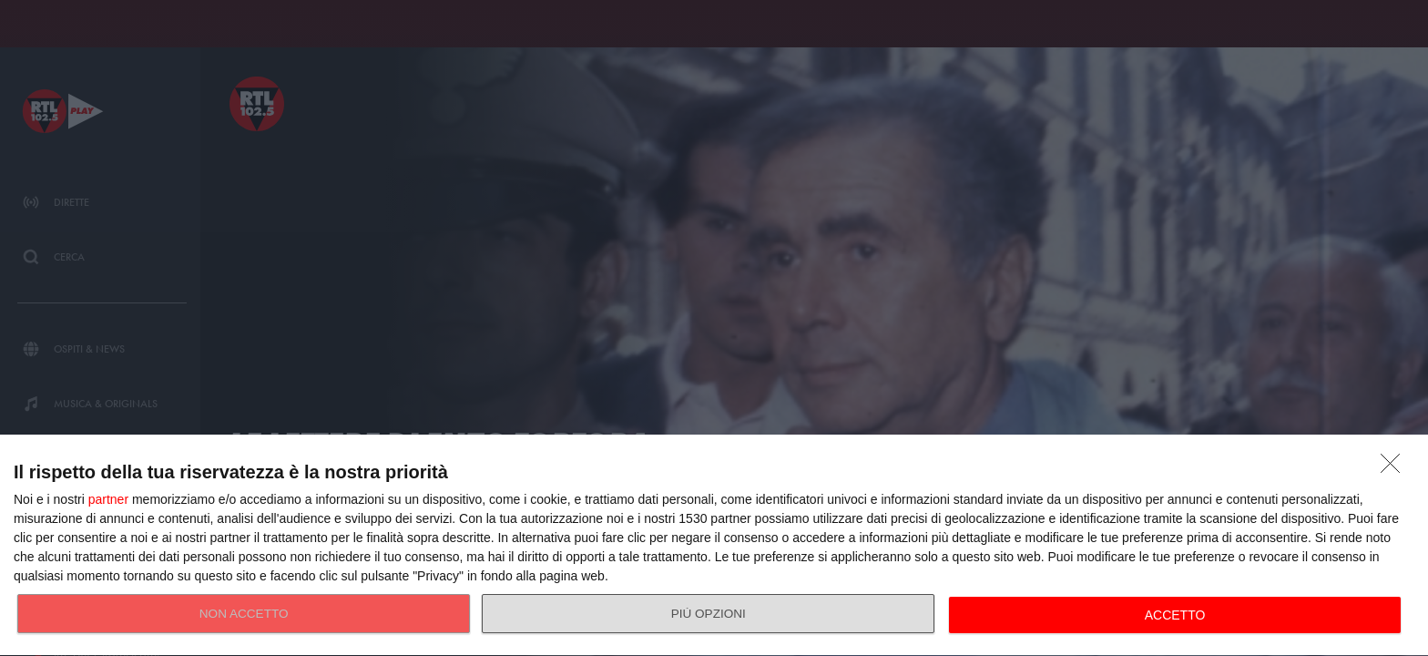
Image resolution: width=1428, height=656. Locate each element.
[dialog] (714, 546)
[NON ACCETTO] (1395, 468)
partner (108, 499)
